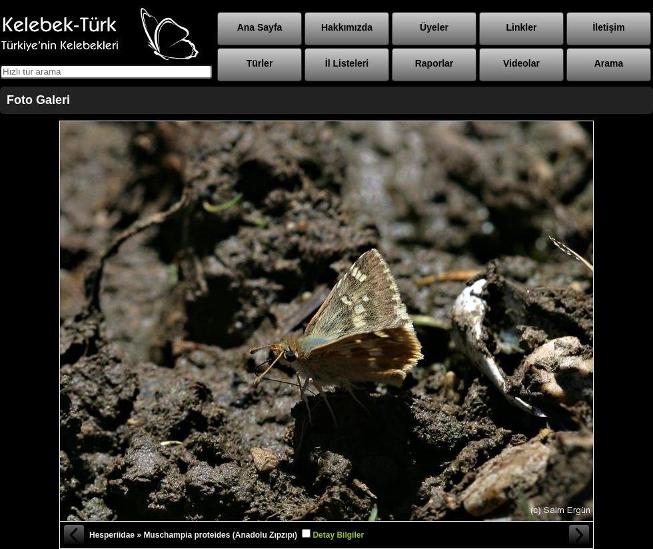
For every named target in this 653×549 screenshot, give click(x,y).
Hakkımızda (346, 27)
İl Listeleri (346, 63)
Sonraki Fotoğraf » (579, 535)
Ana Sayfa (260, 27)
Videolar (521, 63)
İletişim (608, 27)
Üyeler (434, 27)
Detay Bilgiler (338, 535)
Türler (260, 63)
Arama (609, 63)
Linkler (521, 27)
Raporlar (434, 63)
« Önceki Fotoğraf (73, 535)
